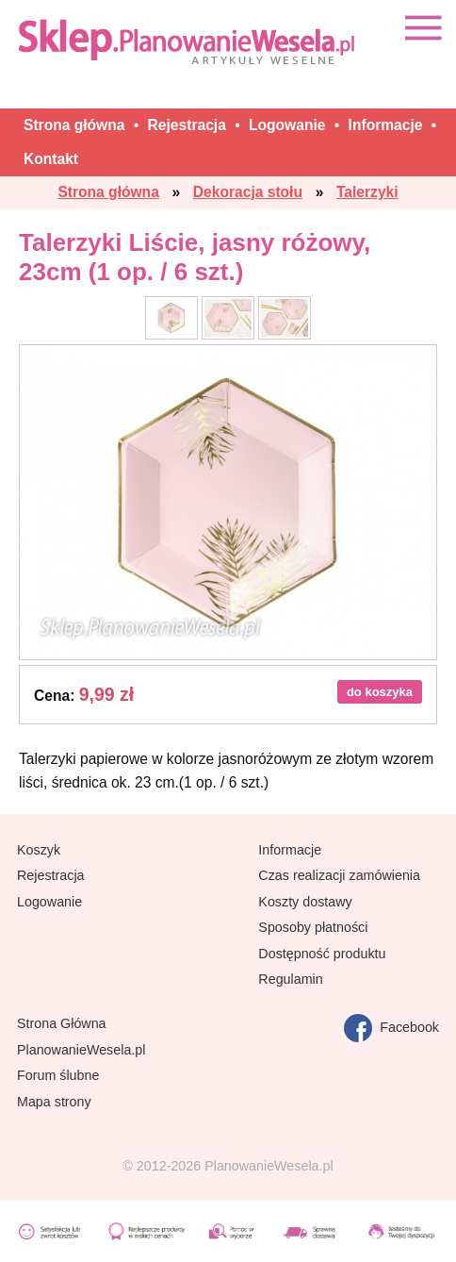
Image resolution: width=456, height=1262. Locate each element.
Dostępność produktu (321, 953)
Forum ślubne (58, 1075)
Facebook (391, 1028)
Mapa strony (54, 1101)
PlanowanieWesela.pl (81, 1049)
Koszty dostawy (304, 901)
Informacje (289, 849)
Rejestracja (51, 875)
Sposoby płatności (312, 927)
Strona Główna (61, 1023)
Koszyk (38, 849)
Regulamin (290, 979)
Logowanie (49, 901)
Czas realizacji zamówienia (339, 875)
